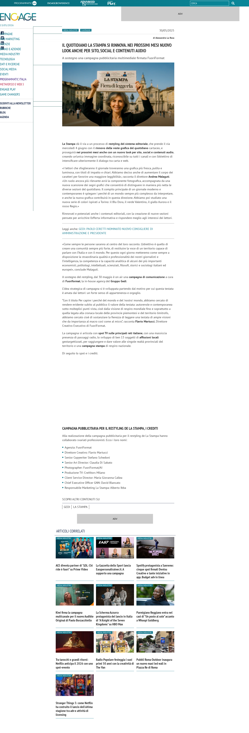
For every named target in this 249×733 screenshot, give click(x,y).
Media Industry (10, 53)
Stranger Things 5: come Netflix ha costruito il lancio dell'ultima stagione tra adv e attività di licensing (74, 709)
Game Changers (10, 92)
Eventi (4, 73)
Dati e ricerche (10, 63)
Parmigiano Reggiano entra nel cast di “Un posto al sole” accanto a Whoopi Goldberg (155, 616)
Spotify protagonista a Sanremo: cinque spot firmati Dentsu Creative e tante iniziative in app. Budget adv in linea (155, 571)
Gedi (67, 507)
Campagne (6, 34)
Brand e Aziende (10, 48)
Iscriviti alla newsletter (15, 101)
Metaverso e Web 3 (12, 83)
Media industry (70, 30)
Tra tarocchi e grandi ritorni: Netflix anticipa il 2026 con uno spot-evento (74, 663)
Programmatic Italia (13, 78)
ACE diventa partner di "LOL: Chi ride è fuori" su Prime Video (74, 567)
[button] (233, 3)
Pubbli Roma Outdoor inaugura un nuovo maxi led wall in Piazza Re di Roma (154, 663)
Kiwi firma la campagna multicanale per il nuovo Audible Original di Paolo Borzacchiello (75, 616)
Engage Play (8, 87)
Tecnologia (7, 58)
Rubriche (5, 106)
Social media (8, 68)
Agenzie (5, 44)
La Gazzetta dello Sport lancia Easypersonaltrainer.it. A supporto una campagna (113, 569)
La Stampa (80, 507)
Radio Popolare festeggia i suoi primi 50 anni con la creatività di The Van (115, 663)
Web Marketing (10, 39)
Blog (3, 110)
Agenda (4, 115)
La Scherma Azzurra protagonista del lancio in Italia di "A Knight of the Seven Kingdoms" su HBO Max (114, 618)
